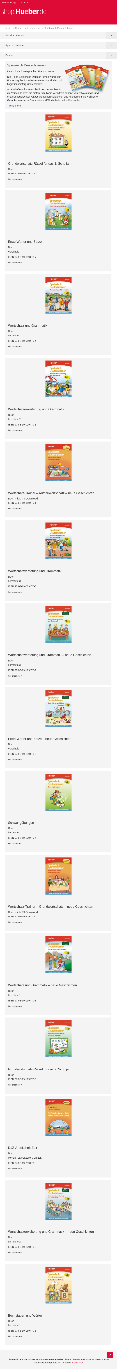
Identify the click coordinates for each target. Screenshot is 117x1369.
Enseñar (14, 35)
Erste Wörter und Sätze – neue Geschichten (39, 739)
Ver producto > (15, 179)
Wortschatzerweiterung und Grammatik (36, 409)
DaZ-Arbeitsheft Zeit (22, 1148)
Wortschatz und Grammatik (27, 325)
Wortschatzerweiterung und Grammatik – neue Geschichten (51, 1231)
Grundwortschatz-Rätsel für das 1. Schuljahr (40, 163)
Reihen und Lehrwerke (27, 28)
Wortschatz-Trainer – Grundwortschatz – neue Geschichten (50, 906)
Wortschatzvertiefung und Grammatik (34, 571)
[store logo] (23, 11)
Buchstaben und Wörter (25, 1315)
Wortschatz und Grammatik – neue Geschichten (42, 985)
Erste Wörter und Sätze (25, 242)
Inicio (8, 28)
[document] (58, 1361)
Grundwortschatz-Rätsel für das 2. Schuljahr (40, 1069)
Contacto (23, 2)
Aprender (15, 45)
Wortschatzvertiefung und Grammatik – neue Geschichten (49, 655)
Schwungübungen (21, 823)
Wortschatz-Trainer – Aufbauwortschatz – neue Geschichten (51, 493)
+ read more (14, 105)
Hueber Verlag (9, 2)
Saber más (77, 1362)
